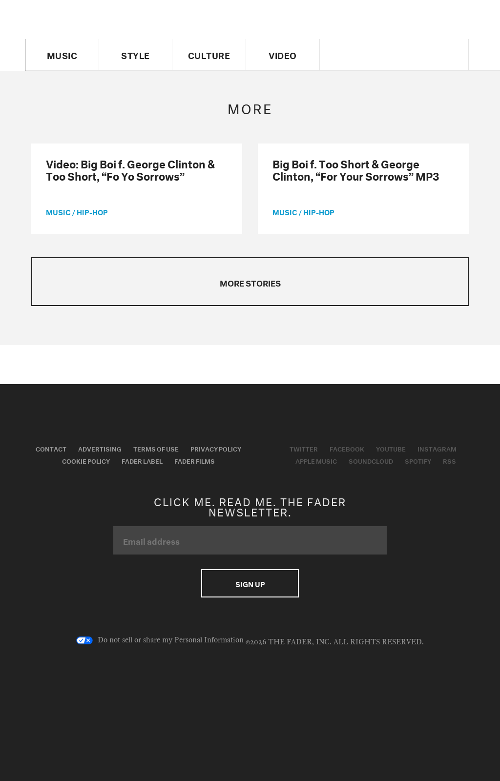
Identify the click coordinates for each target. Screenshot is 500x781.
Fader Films (194, 460)
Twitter (304, 448)
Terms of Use (156, 448)
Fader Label (142, 460)
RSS (449, 460)
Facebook (347, 448)
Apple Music (316, 460)
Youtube (391, 448)
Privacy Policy (215, 448)
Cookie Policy (86, 460)
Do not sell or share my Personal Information (160, 640)
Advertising (100, 448)
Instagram (437, 448)
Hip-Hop (92, 211)
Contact (51, 448)
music (58, 211)
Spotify (418, 460)
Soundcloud (371, 460)
